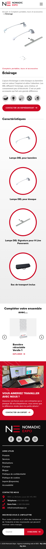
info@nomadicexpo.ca (16, 508)
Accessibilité (7, 485)
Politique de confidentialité (14, 474)
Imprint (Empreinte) (10, 481)
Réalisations (7, 462)
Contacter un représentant (20, 108)
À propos (6, 466)
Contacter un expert (16, 412)
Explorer (17, 354)
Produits (5, 455)
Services (6, 459)
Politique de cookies (11, 477)
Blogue (5, 470)
